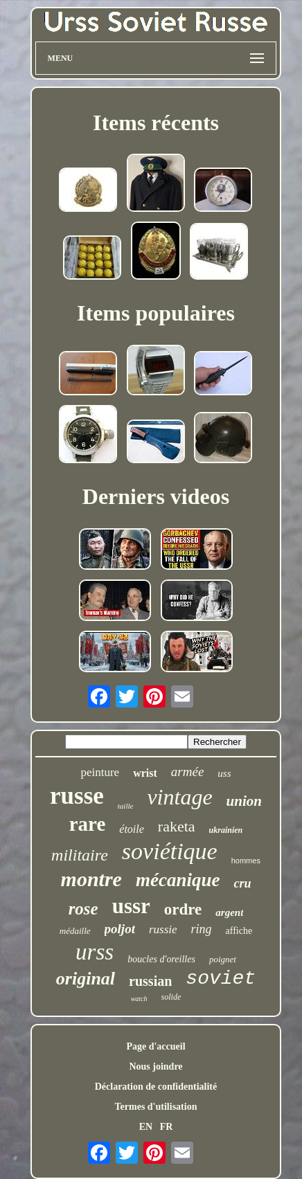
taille (126, 806)
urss (95, 951)
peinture (99, 772)
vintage (179, 796)
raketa (176, 826)
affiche (239, 931)
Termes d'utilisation (156, 1106)
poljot (120, 928)
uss (224, 773)
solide (171, 997)
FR (166, 1127)
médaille (75, 931)
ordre (183, 909)
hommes (245, 860)
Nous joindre (155, 1066)
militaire (79, 855)
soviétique (169, 851)
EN (145, 1127)
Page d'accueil (155, 1046)
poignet (222, 959)
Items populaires (156, 312)
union (244, 801)
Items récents (156, 122)
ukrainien (226, 830)
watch (139, 998)
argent (229, 912)
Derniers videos (155, 496)
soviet (221, 978)
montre (91, 878)
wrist (145, 773)
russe (77, 795)
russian (150, 981)
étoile (131, 829)
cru (242, 883)
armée (187, 771)
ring (201, 929)
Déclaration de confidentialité (156, 1086)
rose (83, 908)
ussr (131, 906)
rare (87, 824)
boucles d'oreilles (161, 959)
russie (163, 929)
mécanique (178, 880)
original (85, 979)
